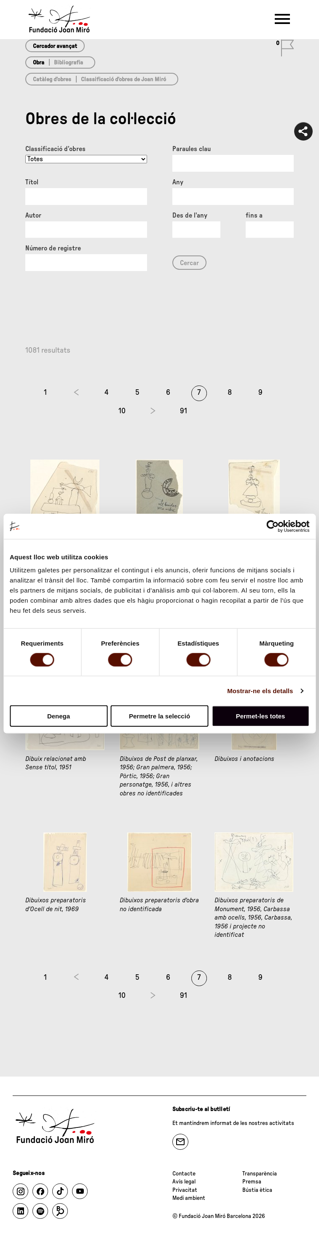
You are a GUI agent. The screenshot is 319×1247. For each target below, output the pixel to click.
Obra (38, 63)
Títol (31, 182)
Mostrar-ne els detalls (260, 690)
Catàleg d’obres (52, 79)
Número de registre (53, 248)
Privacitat (184, 1190)
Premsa (251, 1182)
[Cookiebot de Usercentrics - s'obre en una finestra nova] (272, 526)
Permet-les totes (260, 716)
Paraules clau (191, 149)
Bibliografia (68, 63)
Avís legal (184, 1182)
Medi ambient (188, 1198)
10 (122, 411)
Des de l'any (189, 215)
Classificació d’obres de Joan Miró (123, 79)
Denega (58, 716)
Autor (33, 215)
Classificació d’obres (55, 149)
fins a (254, 215)
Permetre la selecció (159, 716)
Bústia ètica (257, 1190)
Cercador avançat (55, 46)
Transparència (259, 1174)
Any (177, 182)
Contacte (184, 1174)
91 (183, 411)
